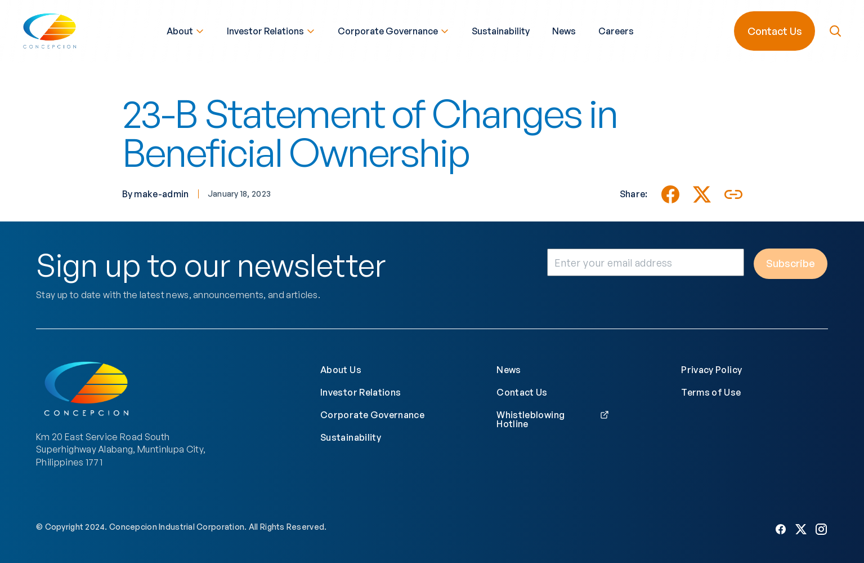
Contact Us (773, 30)
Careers (616, 30)
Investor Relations (271, 30)
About (185, 30)
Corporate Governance (393, 30)
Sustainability (501, 30)
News (564, 30)
